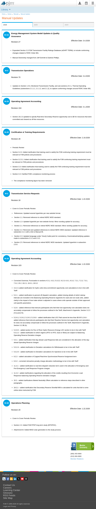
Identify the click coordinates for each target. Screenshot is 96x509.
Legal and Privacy (9, 506)
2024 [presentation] (66, 25)
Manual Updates (25, 14)
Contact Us (9, 485)
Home (3, 14)
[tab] (17, 24)
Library (4, 9)
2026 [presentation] (5, 25)
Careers (7, 488)
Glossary (7, 493)
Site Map (7, 498)
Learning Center (11, 490)
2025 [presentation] (36, 25)
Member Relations (77, 459)
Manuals (16, 14)
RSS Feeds (9, 495)
